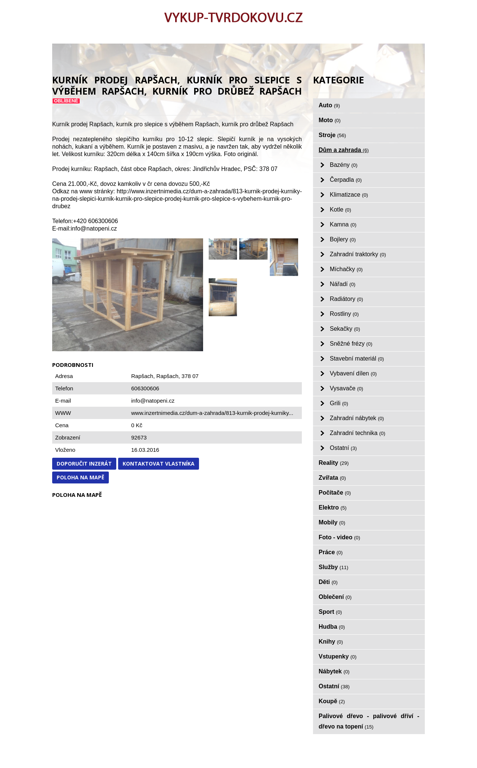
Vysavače (346, 388)
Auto (329, 105)
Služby (333, 567)
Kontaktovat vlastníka (159, 463)
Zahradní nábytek (357, 418)
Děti (328, 582)
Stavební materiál (357, 358)
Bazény (343, 165)
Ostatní (343, 448)
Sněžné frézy (351, 343)
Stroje (332, 135)
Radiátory (346, 299)
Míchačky (346, 269)
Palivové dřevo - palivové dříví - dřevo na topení (369, 721)
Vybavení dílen (353, 373)
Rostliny (344, 314)
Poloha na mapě (80, 477)
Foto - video (339, 537)
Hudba (332, 626)
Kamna (343, 224)
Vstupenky (338, 656)
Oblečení (335, 597)
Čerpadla (346, 180)
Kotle (340, 209)
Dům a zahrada (344, 150)
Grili (339, 403)
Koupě (332, 701)
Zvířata (332, 478)
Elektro (333, 507)
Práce (330, 552)
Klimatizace (349, 194)
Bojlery (343, 239)
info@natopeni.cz (152, 400)
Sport (330, 612)
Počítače (335, 492)
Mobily (332, 522)
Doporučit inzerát (84, 463)
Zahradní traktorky (358, 254)
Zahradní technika (357, 433)
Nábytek (334, 671)
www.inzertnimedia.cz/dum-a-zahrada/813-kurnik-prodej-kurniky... (212, 413)
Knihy (331, 641)
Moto (330, 120)
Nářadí (343, 284)
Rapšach (168, 376)
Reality (334, 463)
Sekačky (345, 329)
